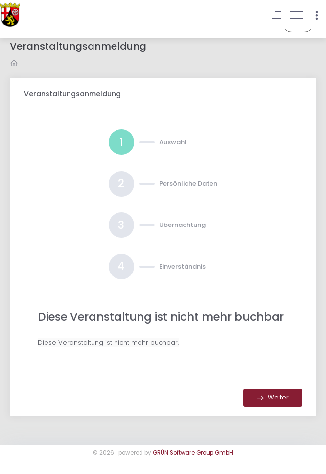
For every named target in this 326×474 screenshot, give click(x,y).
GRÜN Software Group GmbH (193, 453)
